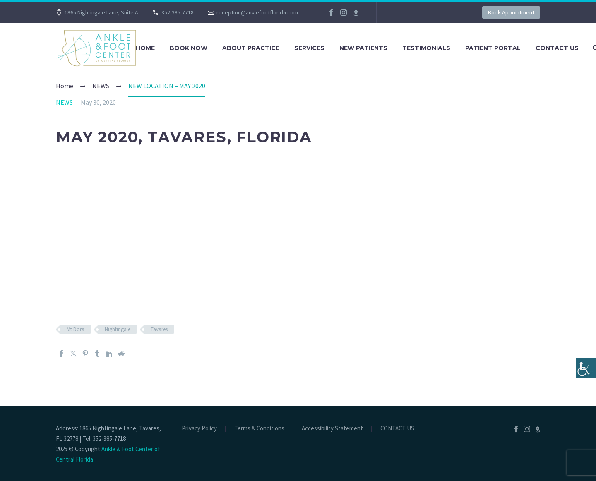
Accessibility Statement (332, 429)
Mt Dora (75, 329)
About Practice (250, 48)
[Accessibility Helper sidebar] (586, 368)
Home (145, 48)
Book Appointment (511, 12)
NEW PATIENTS (363, 48)
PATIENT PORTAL (493, 48)
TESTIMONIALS (426, 48)
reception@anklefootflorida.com (257, 12)
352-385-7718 (177, 12)
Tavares (159, 329)
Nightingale (117, 329)
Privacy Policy (199, 429)
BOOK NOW (188, 48)
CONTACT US (557, 48)
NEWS (64, 102)
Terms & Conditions (259, 429)
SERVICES (309, 48)
